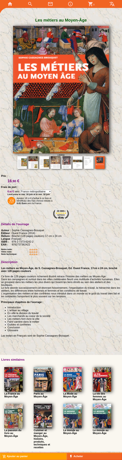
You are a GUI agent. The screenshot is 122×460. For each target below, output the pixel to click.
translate (112, 4)
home (10, 4)
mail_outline (50, 4)
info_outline (70, 4)
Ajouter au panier (15, 456)
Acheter (76, 456)
